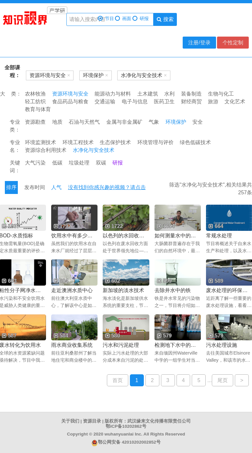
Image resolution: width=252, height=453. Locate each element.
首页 (117, 380)
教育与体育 (38, 109)
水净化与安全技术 (93, 150)
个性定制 (233, 42)
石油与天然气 (84, 122)
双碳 (101, 162)
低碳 (57, 162)
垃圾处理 (79, 162)
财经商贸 (191, 101)
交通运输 (105, 101)
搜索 (165, 19)
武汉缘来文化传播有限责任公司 (159, 421)
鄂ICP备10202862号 (126, 426)
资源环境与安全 (70, 93)
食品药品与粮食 (70, 101)
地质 (57, 122)
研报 (140, 18)
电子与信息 (135, 101)
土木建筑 (147, 93)
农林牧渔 (35, 93)
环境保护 (176, 122)
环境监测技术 (40, 142)
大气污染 (35, 162)
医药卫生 (164, 101)
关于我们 (70, 421)
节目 (106, 18)
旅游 (213, 101)
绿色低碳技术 (195, 142)
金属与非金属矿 (124, 122)
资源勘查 (35, 122)
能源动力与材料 (113, 93)
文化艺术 (234, 101)
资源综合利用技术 (45, 150)
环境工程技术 (78, 142)
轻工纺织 (35, 101)
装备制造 (191, 93)
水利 (169, 93)
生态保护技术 (115, 142)
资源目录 (92, 421)
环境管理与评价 (155, 142)
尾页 (222, 380)
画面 (123, 18)
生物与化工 (221, 93)
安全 (197, 122)
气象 (154, 122)
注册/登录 (199, 42)
